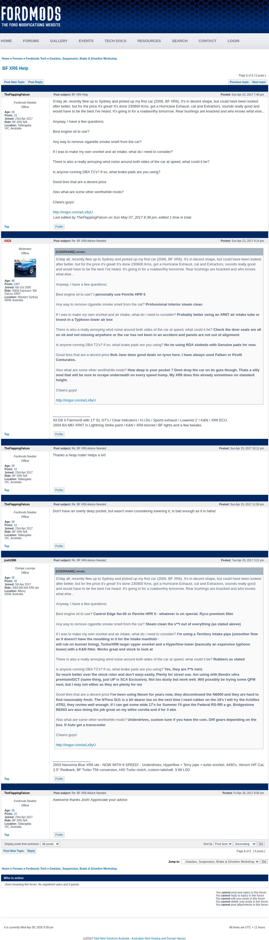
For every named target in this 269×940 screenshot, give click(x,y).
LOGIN (233, 41)
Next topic (259, 82)
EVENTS (86, 41)
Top (6, 226)
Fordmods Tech (36, 58)
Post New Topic (14, 82)
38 (15, 581)
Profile (59, 226)
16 (15, 115)
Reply (31, 850)
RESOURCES (149, 41)
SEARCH (179, 41)
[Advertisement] (168, 18)
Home (6, 58)
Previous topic (239, 82)
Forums (17, 58)
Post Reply (35, 82)
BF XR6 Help (15, 68)
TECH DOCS (115, 41)
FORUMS (31, 41)
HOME (6, 41)
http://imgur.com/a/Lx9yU (73, 212)
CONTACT (208, 41)
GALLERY (59, 41)
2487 (17, 284)
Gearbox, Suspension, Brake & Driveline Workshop (83, 58)
